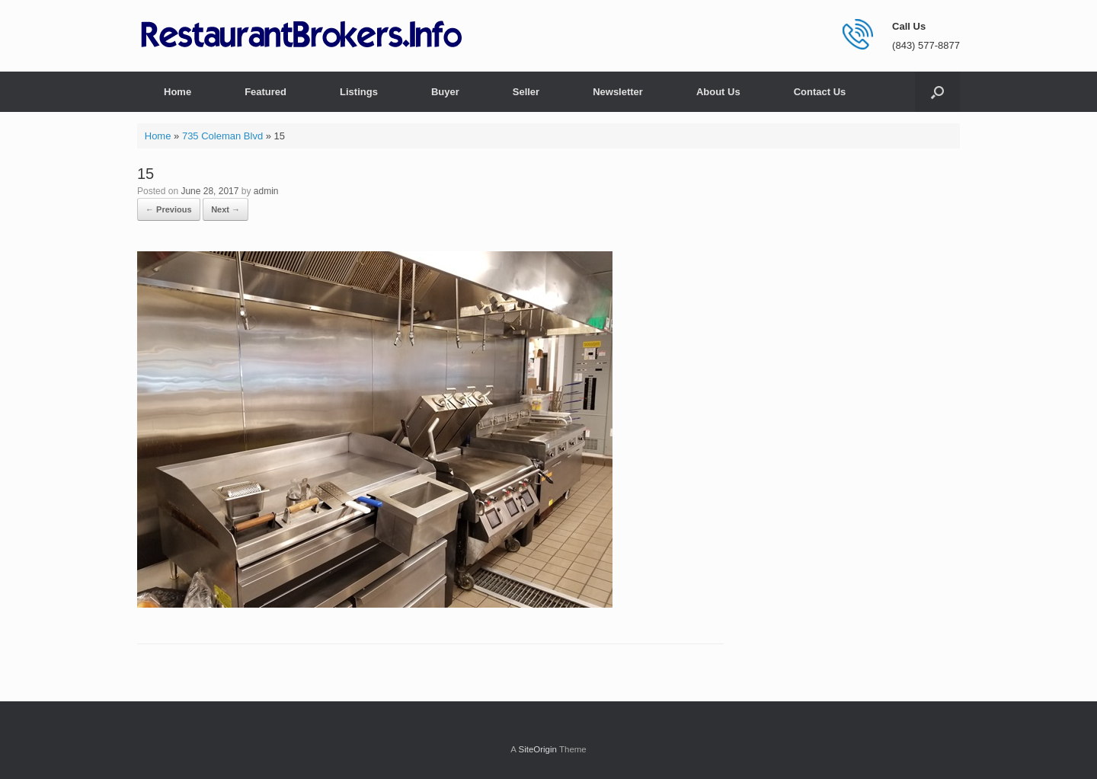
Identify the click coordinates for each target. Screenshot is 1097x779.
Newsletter (618, 91)
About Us (718, 91)
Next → (225, 209)
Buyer (445, 91)
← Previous (169, 209)
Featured (265, 91)
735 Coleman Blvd (222, 136)
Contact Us (820, 91)
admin (266, 191)
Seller (526, 91)
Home (177, 91)
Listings (359, 91)
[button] (937, 92)
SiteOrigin (537, 749)
